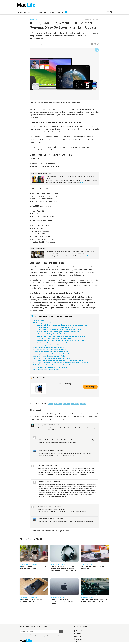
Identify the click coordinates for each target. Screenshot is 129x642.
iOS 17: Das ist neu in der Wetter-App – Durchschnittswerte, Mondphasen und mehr (60, 325)
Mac (29, 12)
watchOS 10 (76, 403)
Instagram (78, 639)
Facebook (78, 631)
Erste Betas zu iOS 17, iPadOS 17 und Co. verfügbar (49, 356)
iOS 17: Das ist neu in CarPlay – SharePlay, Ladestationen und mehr (55, 334)
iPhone (34, 12)
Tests (46, 12)
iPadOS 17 (58, 403)
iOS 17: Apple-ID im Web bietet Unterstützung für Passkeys (52, 354)
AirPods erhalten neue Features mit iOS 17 (46, 369)
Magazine (59, 12)
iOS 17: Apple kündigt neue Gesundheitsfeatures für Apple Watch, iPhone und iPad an (60, 363)
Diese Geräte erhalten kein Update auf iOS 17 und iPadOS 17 (52, 358)
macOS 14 (67, 403)
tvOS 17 (84, 403)
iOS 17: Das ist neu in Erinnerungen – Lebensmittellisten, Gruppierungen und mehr (59, 336)
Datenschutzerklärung (40, 636)
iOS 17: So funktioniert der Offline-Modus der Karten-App (52, 338)
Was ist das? (96, 19)
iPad (40, 12)
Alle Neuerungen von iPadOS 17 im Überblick (47, 323)
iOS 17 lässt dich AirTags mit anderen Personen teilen (50, 367)
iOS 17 (51, 403)
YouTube (77, 636)
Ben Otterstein (36, 44)
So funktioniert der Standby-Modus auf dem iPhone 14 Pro (52, 365)
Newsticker (21, 12)
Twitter (77, 634)
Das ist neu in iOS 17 (39, 321)
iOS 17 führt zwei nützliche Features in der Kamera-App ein (52, 343)
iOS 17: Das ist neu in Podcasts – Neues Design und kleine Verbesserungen (57, 329)
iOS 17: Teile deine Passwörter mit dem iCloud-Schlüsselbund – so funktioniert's (59, 341)
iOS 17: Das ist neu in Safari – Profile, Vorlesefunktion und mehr (53, 327)
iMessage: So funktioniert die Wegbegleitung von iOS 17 (51, 352)
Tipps (52, 12)
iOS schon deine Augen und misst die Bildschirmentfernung (52, 345)
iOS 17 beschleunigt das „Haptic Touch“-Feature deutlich (51, 349)
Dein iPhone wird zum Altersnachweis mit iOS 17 (48, 347)
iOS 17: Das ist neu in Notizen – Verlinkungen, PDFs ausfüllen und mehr (56, 332)
